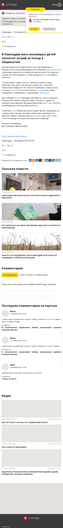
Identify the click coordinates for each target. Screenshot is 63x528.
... (31, 198)
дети (44, 75)
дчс (18, 98)
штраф (40, 90)
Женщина (44, 92)
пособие (37, 116)
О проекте (6, 527)
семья (14, 110)
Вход (54, 4)
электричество (53, 69)
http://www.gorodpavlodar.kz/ (14, 136)
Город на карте (9, 378)
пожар (15, 90)
